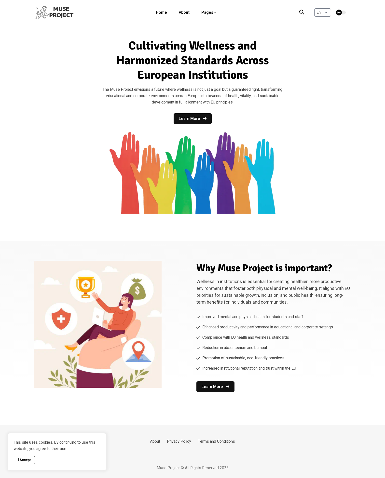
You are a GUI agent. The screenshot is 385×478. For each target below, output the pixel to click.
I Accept (24, 460)
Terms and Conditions (216, 441)
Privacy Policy (179, 441)
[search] (304, 12)
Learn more (192, 119)
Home (161, 12)
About (184, 12)
